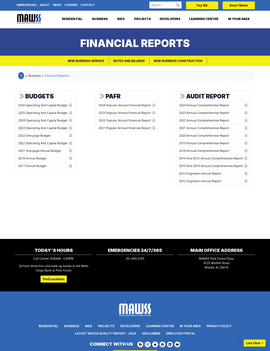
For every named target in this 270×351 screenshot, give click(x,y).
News (57, 5)
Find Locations (53, 279)
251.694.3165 (135, 258)
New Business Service (86, 61)
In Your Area (239, 19)
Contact (88, 5)
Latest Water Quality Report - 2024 (105, 333)
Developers (170, 19)
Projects (142, 19)
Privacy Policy (219, 326)
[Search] (161, 5)
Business (100, 19)
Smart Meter (238, 5)
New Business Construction (178, 61)
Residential (72, 19)
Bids (121, 19)
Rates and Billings (129, 61)
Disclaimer (151, 333)
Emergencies (27, 5)
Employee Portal (180, 333)
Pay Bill (202, 5)
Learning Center (203, 19)
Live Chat (253, 343)
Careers (71, 5)
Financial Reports (57, 76)
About (45, 5)
